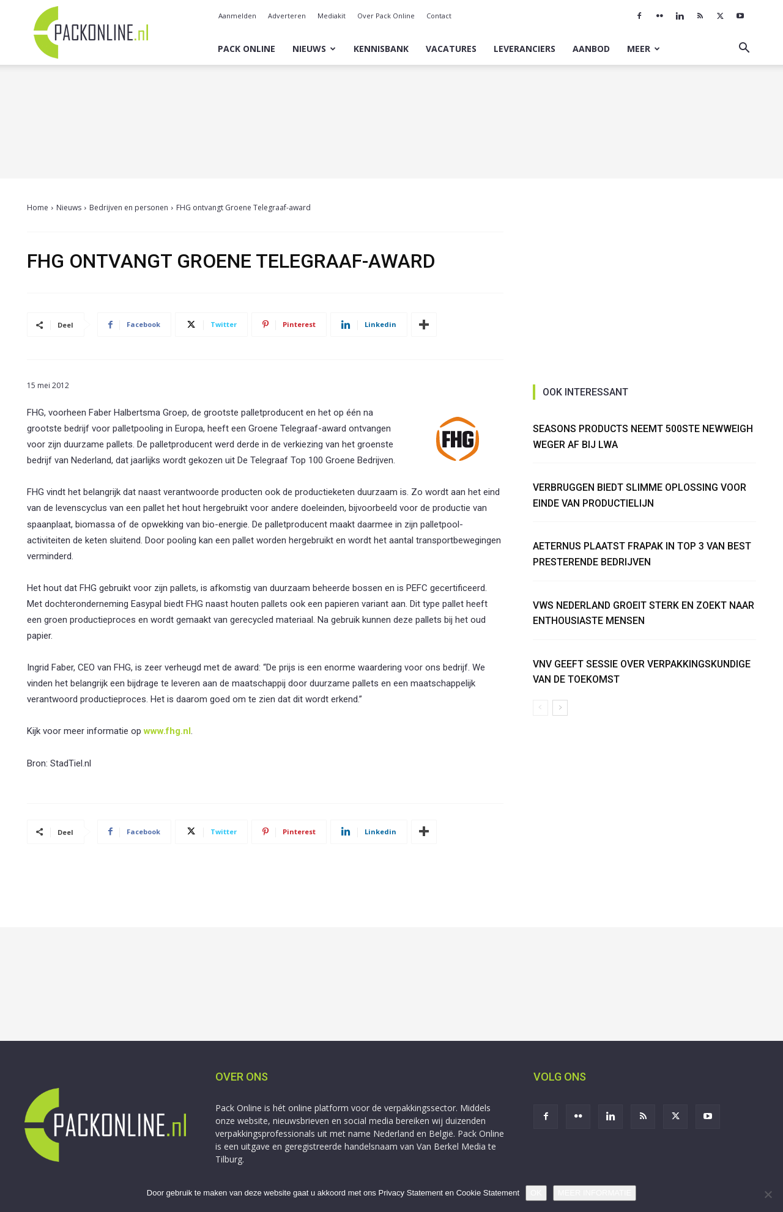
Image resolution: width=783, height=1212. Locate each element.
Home (37, 207)
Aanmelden (237, 15)
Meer (643, 48)
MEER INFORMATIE (594, 1192)
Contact (438, 15)
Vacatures (451, 48)
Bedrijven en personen (128, 207)
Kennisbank (381, 48)
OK (536, 1192)
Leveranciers (524, 48)
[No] (768, 1194)
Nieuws (314, 48)
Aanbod (591, 48)
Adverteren (287, 15)
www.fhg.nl (167, 730)
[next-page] (560, 708)
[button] (744, 49)
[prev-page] (540, 708)
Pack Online (246, 48)
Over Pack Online (386, 15)
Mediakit (331, 15)
